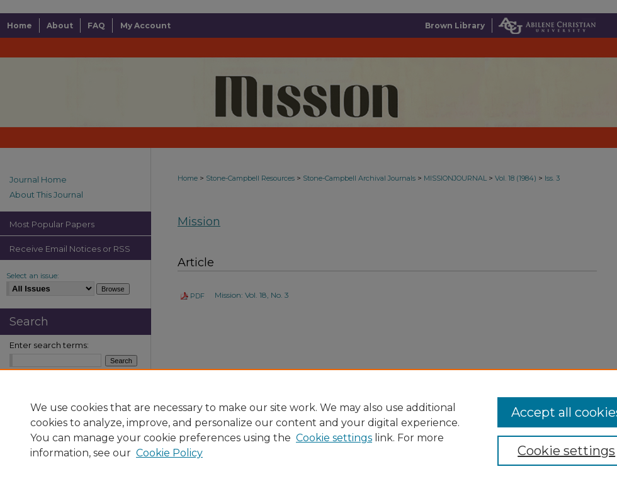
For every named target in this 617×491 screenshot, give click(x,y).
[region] (308, 430)
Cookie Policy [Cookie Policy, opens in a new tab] (169, 453)
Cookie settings (334, 438)
